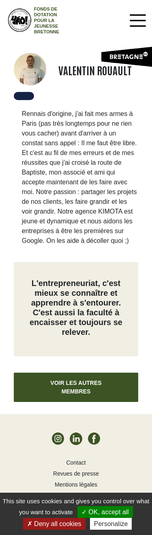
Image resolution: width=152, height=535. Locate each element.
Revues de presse (76, 473)
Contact (76, 462)
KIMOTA (110, 211)
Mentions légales (76, 484)
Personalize (111, 523)
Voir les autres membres (75, 387)
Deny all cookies (54, 523)
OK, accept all (105, 512)
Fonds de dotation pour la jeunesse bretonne (47, 20)
